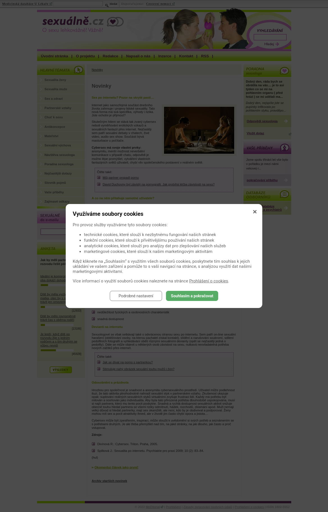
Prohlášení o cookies (208, 281)
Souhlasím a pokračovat (192, 296)
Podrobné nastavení (136, 296)
